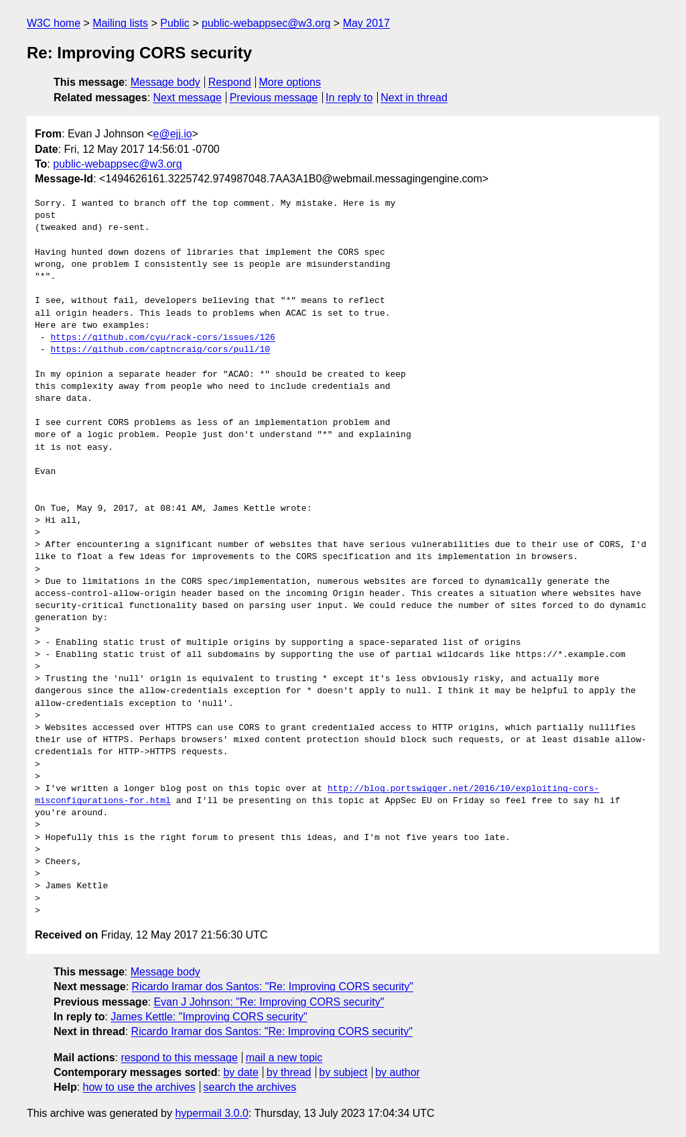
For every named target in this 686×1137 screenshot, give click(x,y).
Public (175, 23)
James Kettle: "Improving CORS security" (209, 1016)
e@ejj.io (172, 133)
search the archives (250, 1087)
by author (397, 1072)
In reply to (349, 97)
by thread (289, 1072)
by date (240, 1072)
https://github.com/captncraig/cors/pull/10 (160, 350)
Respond (229, 82)
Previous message (274, 97)
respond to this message (179, 1057)
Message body (165, 82)
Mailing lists (120, 23)
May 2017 (366, 23)
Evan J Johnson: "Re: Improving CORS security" (268, 1002)
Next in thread (414, 97)
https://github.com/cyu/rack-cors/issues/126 (162, 338)
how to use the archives (139, 1087)
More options (290, 82)
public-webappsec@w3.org (266, 23)
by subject (343, 1072)
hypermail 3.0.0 (211, 1113)
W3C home (53, 23)
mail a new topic (284, 1057)
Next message (187, 97)
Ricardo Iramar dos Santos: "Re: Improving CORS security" (272, 986)
